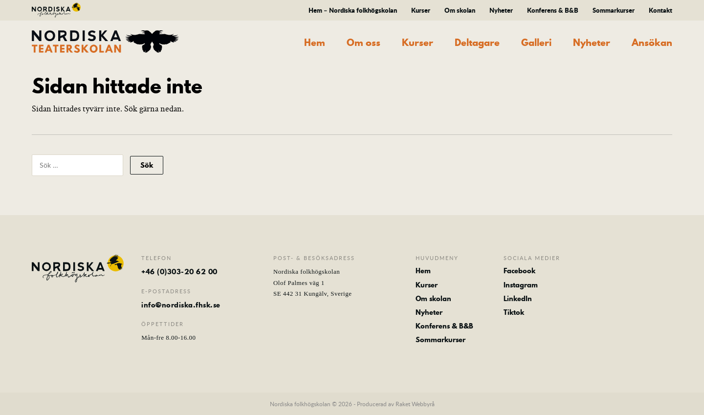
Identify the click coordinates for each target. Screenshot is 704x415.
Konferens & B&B (552, 10)
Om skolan (459, 10)
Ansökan (652, 43)
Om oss (363, 43)
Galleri (536, 43)
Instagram (521, 285)
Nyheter (501, 10)
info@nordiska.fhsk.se (180, 305)
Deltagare (477, 43)
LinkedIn (518, 298)
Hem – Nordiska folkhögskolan (352, 10)
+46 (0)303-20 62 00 (179, 272)
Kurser (420, 10)
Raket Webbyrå (415, 404)
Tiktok (514, 312)
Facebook (519, 270)
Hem (314, 43)
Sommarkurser (614, 10)
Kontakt (660, 10)
